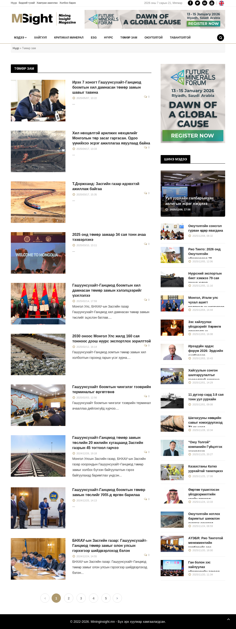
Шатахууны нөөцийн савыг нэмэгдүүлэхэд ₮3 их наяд (205, 422)
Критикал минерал (68, 37)
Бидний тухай (27, 2)
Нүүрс (108, 37)
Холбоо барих (67, 2)
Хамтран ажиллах (47, 2)
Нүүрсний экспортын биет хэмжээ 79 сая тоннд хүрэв (205, 278)
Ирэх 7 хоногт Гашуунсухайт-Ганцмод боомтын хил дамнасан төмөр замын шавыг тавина (106, 87)
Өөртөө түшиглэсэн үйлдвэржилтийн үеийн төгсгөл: (203, 494)
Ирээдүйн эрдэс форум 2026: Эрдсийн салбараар (205, 350)
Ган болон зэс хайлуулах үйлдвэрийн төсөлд (204, 566)
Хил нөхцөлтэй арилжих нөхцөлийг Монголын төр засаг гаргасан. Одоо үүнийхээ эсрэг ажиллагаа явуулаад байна (111, 138)
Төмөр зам (128, 37)
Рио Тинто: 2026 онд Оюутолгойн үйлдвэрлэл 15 (204, 253)
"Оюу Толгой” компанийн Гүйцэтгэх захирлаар (205, 446)
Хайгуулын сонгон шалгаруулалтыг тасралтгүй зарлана (204, 374)
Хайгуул (40, 37)
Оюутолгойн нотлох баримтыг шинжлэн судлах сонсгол (204, 518)
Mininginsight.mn (103, 621)
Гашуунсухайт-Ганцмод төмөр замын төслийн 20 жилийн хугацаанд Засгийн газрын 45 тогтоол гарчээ (107, 443)
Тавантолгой (180, 37)
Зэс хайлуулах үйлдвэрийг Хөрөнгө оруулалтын (204, 326)
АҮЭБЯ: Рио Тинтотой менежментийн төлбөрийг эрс (205, 542)
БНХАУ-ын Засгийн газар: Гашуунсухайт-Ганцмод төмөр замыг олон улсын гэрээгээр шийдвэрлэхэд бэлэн (109, 546)
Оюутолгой (153, 37)
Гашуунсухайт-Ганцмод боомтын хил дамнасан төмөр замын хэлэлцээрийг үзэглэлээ (107, 290)
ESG (94, 37)
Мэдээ (20, 37)
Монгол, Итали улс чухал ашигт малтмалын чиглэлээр (206, 302)
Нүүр (14, 2)
